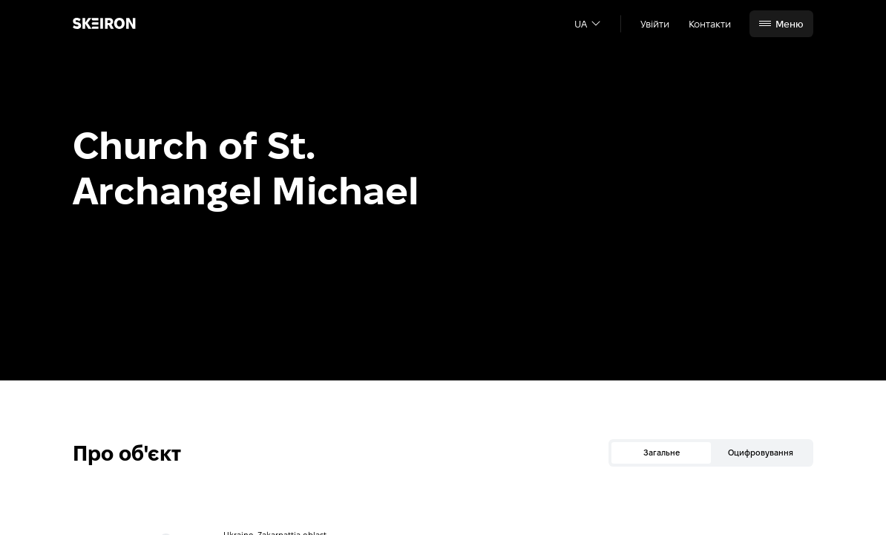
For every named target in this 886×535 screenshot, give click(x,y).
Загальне (661, 452)
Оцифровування (760, 452)
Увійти (654, 24)
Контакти (710, 24)
